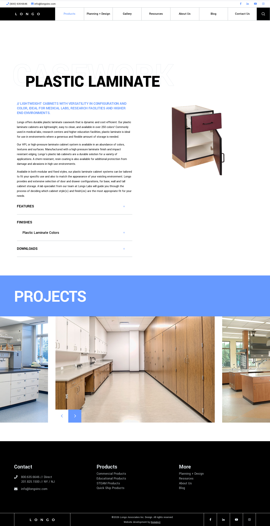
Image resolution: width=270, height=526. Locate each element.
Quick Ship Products (110, 488)
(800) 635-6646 (16, 4)
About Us (185, 483)
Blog (182, 488)
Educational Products (111, 478)
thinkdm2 (155, 522)
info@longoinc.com (43, 4)
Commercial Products (111, 474)
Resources (186, 478)
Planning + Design (191, 474)
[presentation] (61, 416)
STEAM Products (108, 483)
